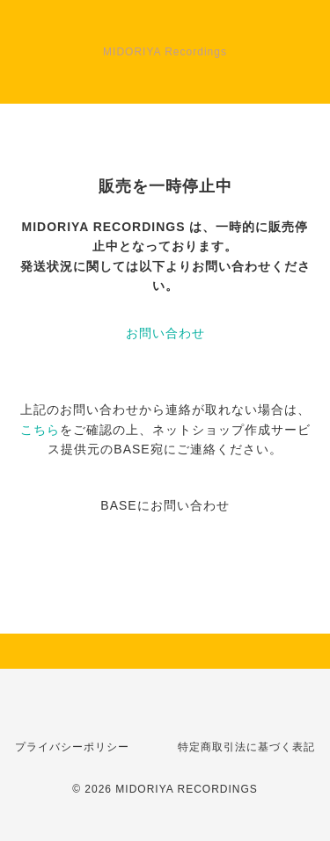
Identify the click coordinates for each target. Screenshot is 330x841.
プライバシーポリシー (72, 747)
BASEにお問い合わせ (164, 505)
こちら (40, 430)
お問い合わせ (165, 333)
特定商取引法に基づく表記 (246, 747)
